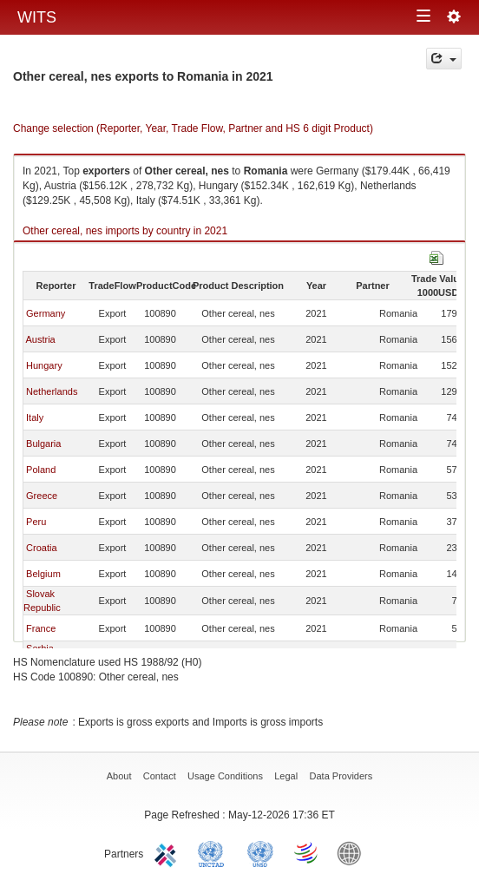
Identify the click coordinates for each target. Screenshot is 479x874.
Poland (41, 469)
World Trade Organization (307, 852)
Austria (40, 339)
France (41, 628)
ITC (168, 852)
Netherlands (51, 391)
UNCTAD (214, 852)
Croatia (41, 547)
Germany (45, 313)
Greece (41, 495)
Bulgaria (43, 443)
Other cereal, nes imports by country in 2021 (125, 231)
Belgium (43, 573)
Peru (36, 521)
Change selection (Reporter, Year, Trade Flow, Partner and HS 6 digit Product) (193, 128)
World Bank (353, 852)
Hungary (44, 365)
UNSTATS (260, 852)
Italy (34, 417)
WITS (36, 17)
